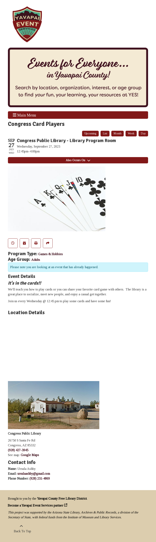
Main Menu (24, 114)
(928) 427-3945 (18, 450)
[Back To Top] (21, 529)
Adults (35, 259)
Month (117, 133)
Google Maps (30, 455)
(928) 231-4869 (39, 478)
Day (143, 133)
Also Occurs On (78, 160)
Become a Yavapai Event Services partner (35, 505)
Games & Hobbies (50, 254)
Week (131, 133)
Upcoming (90, 133)
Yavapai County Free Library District (62, 498)
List (105, 133)
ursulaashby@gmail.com (33, 473)
